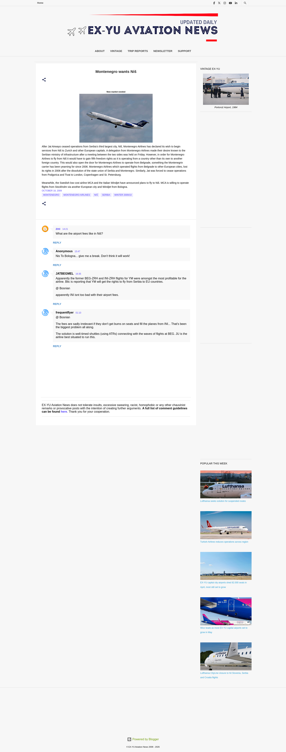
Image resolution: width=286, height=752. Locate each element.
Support (184, 50)
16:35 (78, 274)
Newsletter (162, 50)
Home (40, 3)
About (100, 50)
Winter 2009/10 (123, 195)
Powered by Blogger (143, 739)
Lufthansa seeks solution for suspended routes (223, 501)
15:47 (77, 251)
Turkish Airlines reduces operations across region (224, 542)
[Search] (245, 3)
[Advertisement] (226, 170)
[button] (44, 79)
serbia (106, 195)
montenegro (51, 195)
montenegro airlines (76, 195)
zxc (58, 228)
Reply (57, 242)
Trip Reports (138, 50)
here (64, 411)
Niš (96, 195)
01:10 (78, 312)
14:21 (65, 229)
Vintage (116, 50)
